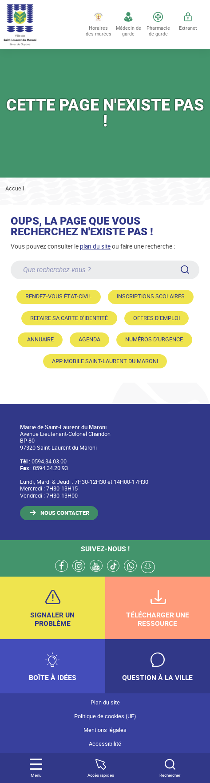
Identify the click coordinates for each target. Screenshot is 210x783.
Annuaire (40, 339)
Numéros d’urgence (154, 339)
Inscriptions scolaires (151, 296)
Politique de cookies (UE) (105, 716)
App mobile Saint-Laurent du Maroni (105, 361)
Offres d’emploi (156, 318)
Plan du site (105, 702)
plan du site (95, 246)
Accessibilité (105, 743)
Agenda (89, 339)
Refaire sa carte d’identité (69, 318)
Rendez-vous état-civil (58, 296)
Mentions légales (105, 730)
